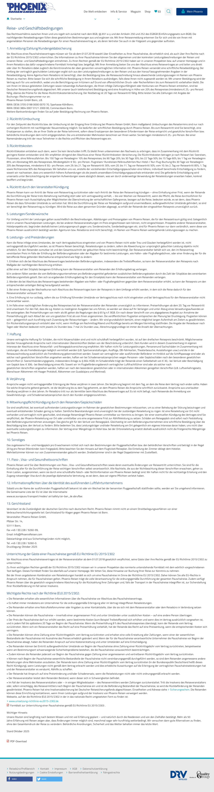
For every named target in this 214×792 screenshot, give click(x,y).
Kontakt (43, 769)
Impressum (59, 769)
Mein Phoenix (192, 11)
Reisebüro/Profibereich (21, 769)
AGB (73, 769)
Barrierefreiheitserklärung (82, 772)
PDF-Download (18, 741)
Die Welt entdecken (95, 11)
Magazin (136, 11)
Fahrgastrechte (110, 772)
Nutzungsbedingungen (20, 772)
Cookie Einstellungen (50, 772)
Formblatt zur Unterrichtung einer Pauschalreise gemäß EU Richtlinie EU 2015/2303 (57, 705)
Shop (148, 11)
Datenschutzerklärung (93, 769)
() (157, 11)
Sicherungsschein (179, 689)
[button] (20, 779)
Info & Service (119, 11)
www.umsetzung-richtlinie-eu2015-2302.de (33, 701)
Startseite (16, 19)
